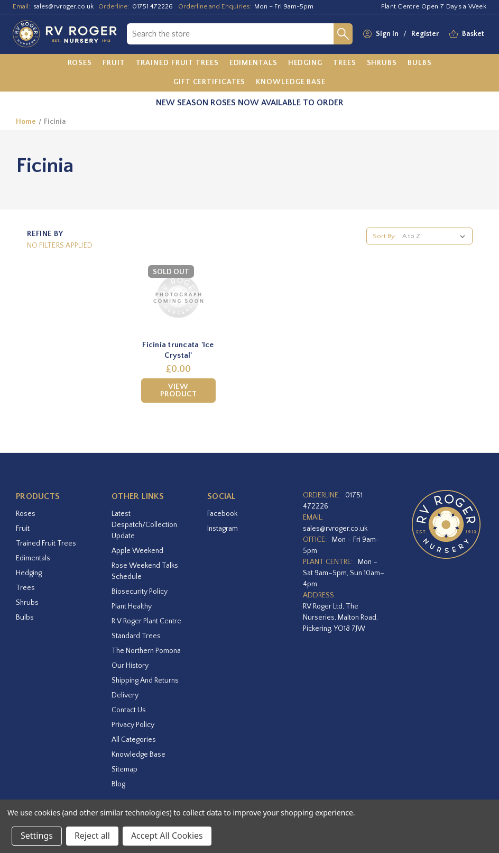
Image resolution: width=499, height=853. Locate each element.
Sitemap (124, 769)
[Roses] (80, 63)
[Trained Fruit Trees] (177, 63)
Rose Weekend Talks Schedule (145, 571)
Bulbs (25, 617)
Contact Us (129, 710)
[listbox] (436, 236)
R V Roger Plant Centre (146, 621)
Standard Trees (136, 636)
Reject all (92, 835)
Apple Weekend (137, 551)
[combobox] (230, 33)
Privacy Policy (133, 725)
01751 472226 (152, 6)
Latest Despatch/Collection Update (144, 525)
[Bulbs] (419, 63)
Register (425, 34)
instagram (222, 528)
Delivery (125, 695)
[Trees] (345, 63)
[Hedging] (305, 63)
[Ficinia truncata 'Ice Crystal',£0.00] (178, 296)
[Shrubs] (382, 63)
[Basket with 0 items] (473, 34)
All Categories (134, 740)
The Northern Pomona (146, 651)
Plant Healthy (132, 606)
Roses (25, 514)
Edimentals (33, 558)
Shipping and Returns (145, 680)
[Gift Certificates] (209, 82)
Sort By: (384, 236)
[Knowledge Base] (291, 82)
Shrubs (27, 602)
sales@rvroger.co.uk (63, 6)
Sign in (387, 34)
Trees (25, 588)
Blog (118, 784)
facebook (222, 514)
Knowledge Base (138, 754)
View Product (178, 390)
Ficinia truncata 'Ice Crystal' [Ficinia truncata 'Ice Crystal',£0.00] (178, 350)
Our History (130, 665)
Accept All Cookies (167, 835)
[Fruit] (114, 63)
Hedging (29, 573)
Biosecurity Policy (140, 591)
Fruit (23, 528)
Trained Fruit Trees (46, 543)
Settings (37, 835)
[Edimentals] (253, 63)
